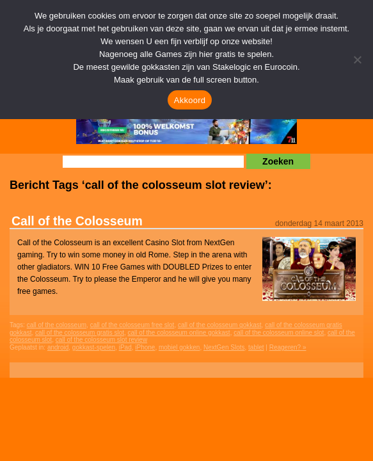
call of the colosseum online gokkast (179, 332)
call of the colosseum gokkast (220, 324)
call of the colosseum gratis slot (79, 332)
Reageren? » (287, 347)
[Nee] (357, 59)
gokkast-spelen (93, 347)
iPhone (145, 347)
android (57, 347)
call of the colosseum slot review (101, 339)
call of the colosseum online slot (279, 332)
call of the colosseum (56, 324)
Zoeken (278, 161)
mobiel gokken (179, 347)
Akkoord (189, 100)
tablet (256, 347)
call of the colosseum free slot (132, 324)
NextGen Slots (223, 347)
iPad (125, 347)
